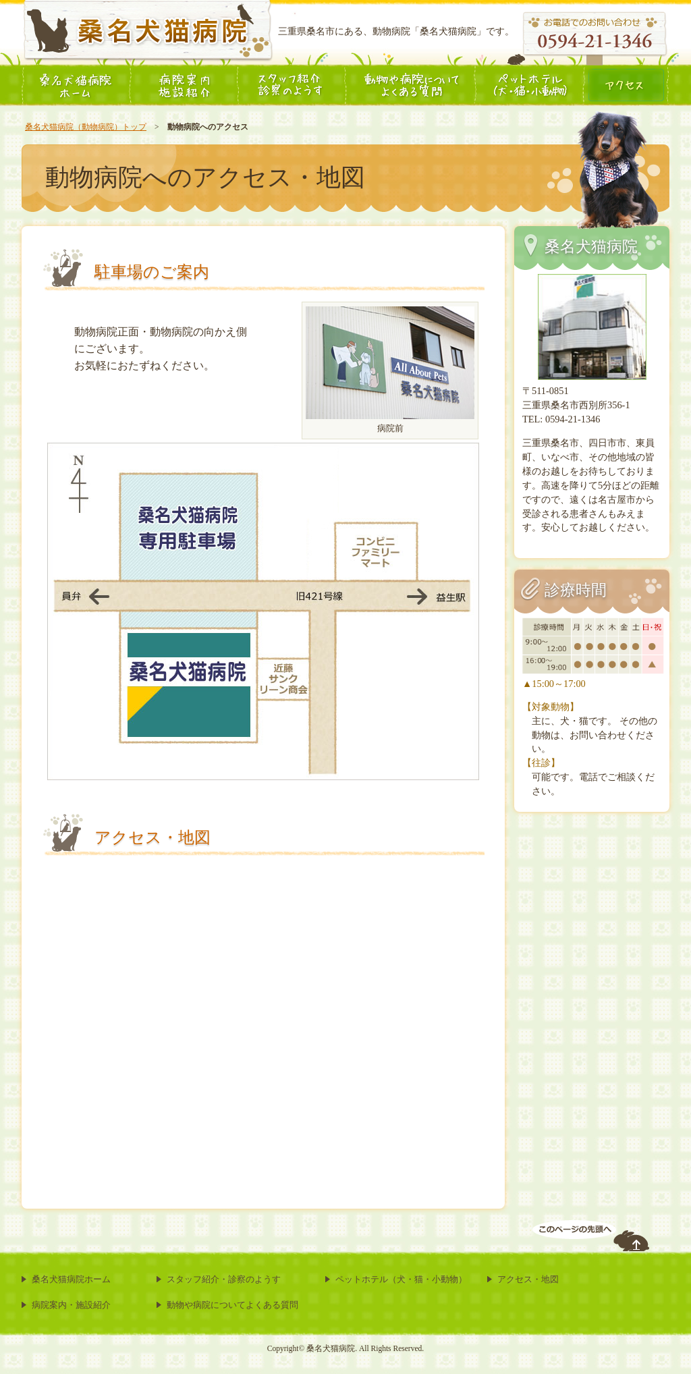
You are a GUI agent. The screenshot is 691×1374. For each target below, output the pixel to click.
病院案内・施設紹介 (71, 1305)
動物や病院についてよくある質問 (232, 1305)
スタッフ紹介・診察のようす (224, 1279)
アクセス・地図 (528, 1279)
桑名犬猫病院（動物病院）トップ (85, 127)
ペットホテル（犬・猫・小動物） (401, 1279)
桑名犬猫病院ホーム (71, 1279)
